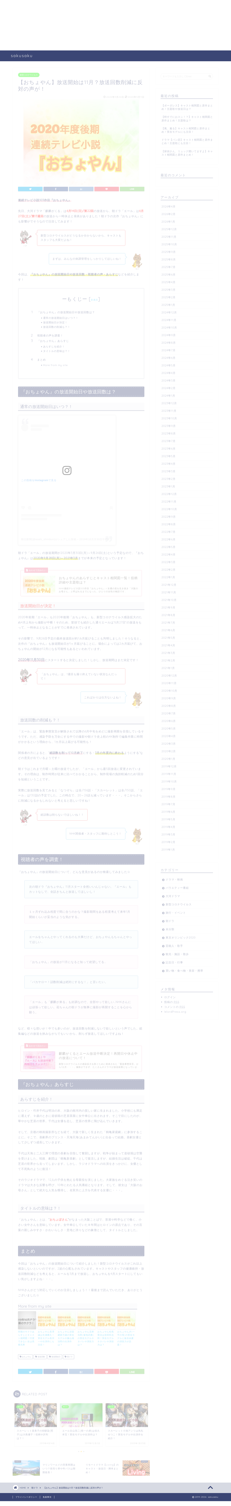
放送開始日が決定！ (55, 321)
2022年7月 (169, 530)
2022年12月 (169, 492)
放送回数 (40, 1360)
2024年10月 (169, 326)
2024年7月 (169, 349)
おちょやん (25, 1360)
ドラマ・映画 (174, 878)
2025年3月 (169, 288)
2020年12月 (169, 674)
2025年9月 (169, 250)
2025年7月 (169, 266)
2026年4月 (169, 205)
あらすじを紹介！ (54, 345)
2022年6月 (169, 538)
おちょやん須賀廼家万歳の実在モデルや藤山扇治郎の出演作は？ (66, 1341)
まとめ (41, 358)
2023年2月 (169, 477)
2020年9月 (169, 697)
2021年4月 (168, 644)
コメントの (174, 1005)
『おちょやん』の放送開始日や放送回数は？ (66, 311)
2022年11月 (169, 500)
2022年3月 (169, 561)
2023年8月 (169, 432)
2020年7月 (169, 712)
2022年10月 (169, 508)
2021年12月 (169, 583)
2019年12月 (169, 765)
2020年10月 (169, 689)
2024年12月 (169, 311)
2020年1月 (168, 757)
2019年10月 (169, 780)
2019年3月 (168, 833)
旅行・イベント (176, 911)
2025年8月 (169, 258)
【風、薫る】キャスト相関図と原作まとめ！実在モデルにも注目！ (186, 129)
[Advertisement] (108, 25)
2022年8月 (169, 523)
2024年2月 (169, 387)
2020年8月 (169, 704)
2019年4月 (168, 825)
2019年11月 (169, 772)
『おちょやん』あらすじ (53, 339)
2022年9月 (169, 515)
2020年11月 (169, 682)
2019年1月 (168, 848)
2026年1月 (168, 220)
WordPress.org (175, 1010)
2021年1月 (168, 667)
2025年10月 (169, 243)
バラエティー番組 (177, 886)
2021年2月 (168, 659)
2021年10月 (169, 598)
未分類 (170, 928)
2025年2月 (169, 296)
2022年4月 (169, 553)
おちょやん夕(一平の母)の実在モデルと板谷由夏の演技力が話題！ (126, 1341)
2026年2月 (169, 213)
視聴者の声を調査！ (50, 334)
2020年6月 (169, 719)
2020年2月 (169, 750)
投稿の (171, 1000)
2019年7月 (168, 803)
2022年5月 (169, 545)
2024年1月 (168, 394)
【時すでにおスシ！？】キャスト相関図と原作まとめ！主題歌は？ (187, 117)
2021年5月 (168, 636)
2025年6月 (169, 273)
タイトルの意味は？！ (56, 349)
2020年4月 (169, 735)
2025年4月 (169, 281)
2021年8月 (168, 614)
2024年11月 (169, 318)
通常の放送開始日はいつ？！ (60, 316)
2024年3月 (169, 379)
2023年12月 (169, 402)
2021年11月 (169, 591)
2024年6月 (169, 356)
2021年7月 (168, 621)
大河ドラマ (173, 895)
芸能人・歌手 (174, 944)
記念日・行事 (174, 961)
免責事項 (47, 1502)
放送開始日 (54, 1360)
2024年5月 (169, 364)
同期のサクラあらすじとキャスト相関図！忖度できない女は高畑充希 (26, 1341)
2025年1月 (168, 303)
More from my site (55, 363)
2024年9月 (169, 334)
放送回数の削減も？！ (56, 325)
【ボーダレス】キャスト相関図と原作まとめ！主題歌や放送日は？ (187, 106)
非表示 (94, 298)
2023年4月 (169, 462)
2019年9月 (169, 788)
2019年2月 (168, 841)
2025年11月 (169, 235)
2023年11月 (169, 409)
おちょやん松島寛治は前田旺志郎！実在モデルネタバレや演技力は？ (105, 1341)
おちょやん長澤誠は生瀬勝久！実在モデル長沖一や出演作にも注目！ (46, 1341)
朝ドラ (68, 1360)
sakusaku (22, 55)
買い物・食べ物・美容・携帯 (184, 969)
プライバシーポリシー (26, 1502)
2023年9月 (169, 424)
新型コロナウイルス (29, 73)
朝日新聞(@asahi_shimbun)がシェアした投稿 (48, 538)
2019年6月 (168, 810)
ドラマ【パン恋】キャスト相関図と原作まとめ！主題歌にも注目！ (187, 140)
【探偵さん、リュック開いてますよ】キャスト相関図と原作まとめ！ (187, 151)
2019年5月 (168, 818)
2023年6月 (169, 447)
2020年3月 (169, 742)
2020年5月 (169, 727)
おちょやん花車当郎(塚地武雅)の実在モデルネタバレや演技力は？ (86, 1341)
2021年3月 (168, 651)
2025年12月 (169, 228)
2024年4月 (169, 371)
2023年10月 (169, 417)
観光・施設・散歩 (177, 953)
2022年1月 (168, 576)
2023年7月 (169, 440)
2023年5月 (169, 455)
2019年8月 (169, 795)
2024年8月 (169, 341)
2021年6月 (168, 629)
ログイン (170, 996)
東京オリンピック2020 (181, 936)
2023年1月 (168, 485)
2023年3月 (169, 470)
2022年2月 (169, 568)
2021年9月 (168, 606)
